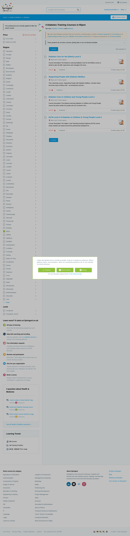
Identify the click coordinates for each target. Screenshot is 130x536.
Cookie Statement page (75, 274)
